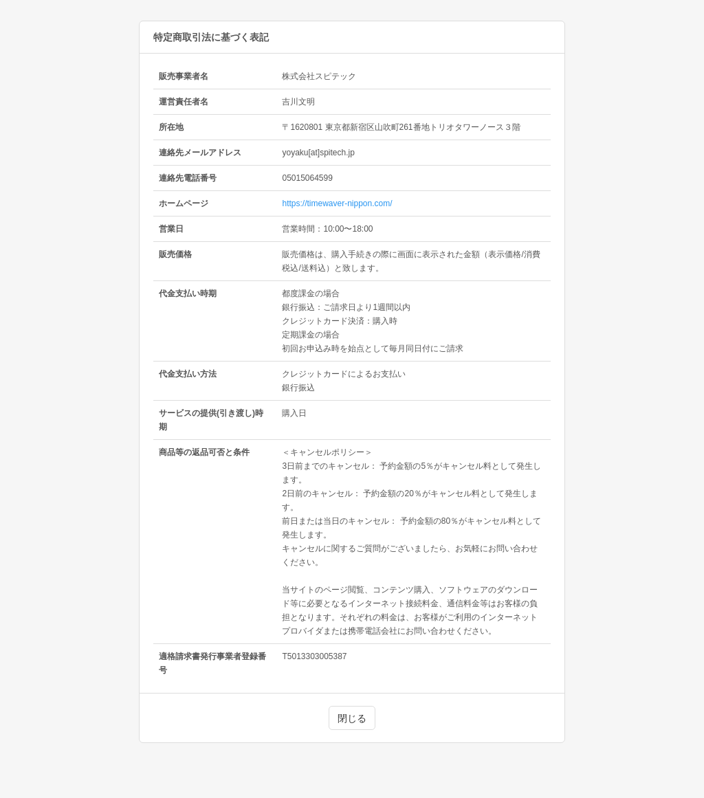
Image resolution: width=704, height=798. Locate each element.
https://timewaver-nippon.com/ (337, 203)
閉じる (352, 718)
